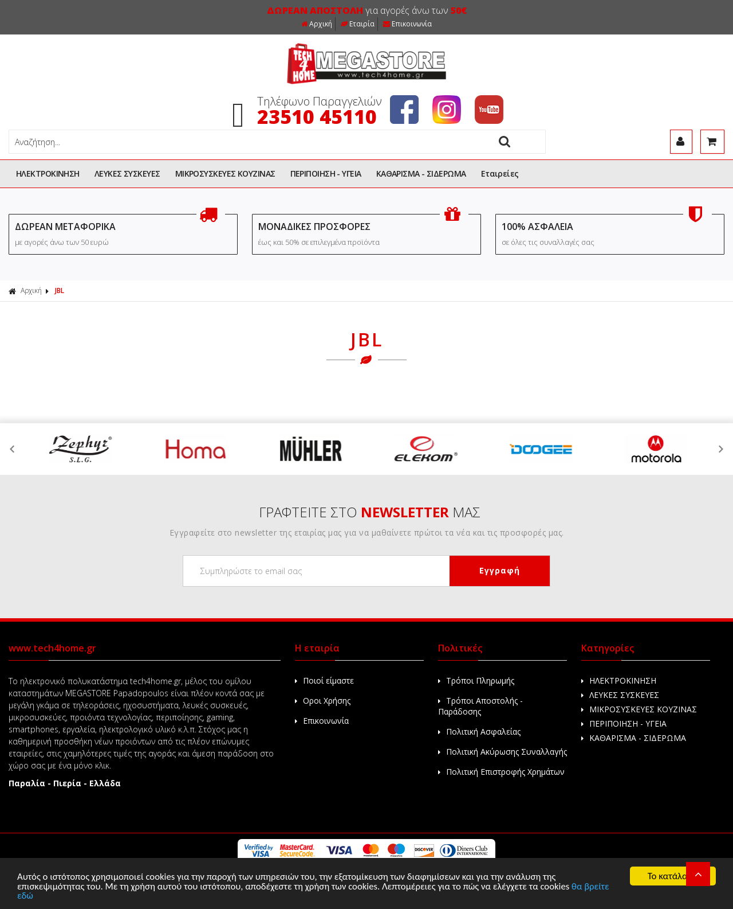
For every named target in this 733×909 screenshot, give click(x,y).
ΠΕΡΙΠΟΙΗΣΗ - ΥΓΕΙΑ (325, 173)
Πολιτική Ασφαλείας (479, 731)
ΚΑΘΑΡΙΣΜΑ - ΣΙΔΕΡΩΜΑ (421, 173)
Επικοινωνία (407, 24)
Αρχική (316, 24)
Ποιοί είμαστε (324, 680)
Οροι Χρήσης (322, 700)
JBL (59, 290)
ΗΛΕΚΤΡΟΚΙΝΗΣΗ (48, 173)
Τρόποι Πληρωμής (476, 680)
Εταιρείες (500, 173)
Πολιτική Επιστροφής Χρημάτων (501, 771)
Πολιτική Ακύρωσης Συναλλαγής (502, 751)
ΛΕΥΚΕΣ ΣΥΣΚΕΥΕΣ (127, 173)
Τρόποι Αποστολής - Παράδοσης (480, 706)
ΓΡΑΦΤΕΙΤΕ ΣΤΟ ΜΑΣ (369, 511)
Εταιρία (358, 24)
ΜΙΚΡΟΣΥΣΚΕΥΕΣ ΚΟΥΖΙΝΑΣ (225, 173)
